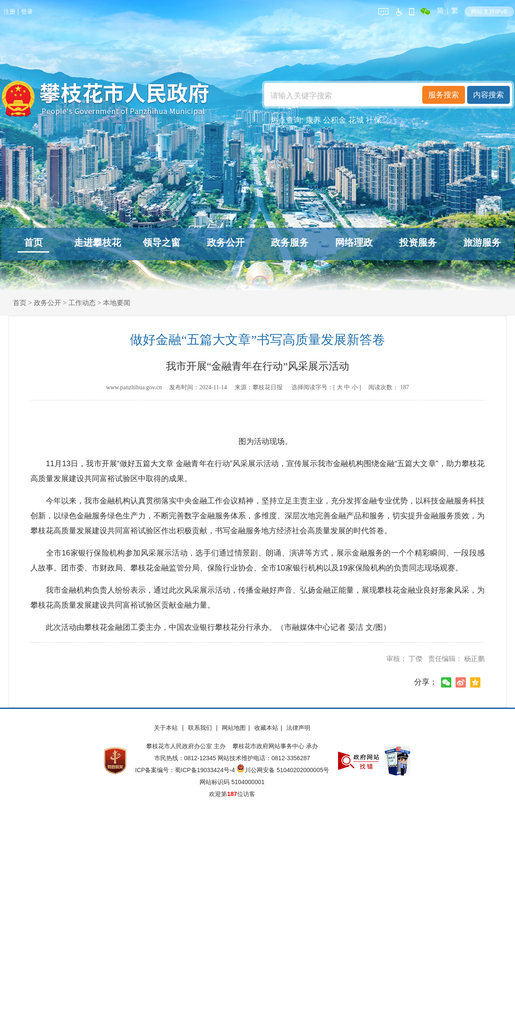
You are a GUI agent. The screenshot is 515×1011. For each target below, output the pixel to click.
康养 (313, 120)
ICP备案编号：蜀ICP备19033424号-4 (185, 770)
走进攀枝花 (97, 242)
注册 (9, 11)
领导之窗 (161, 242)
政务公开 (225, 242)
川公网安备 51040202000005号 (282, 770)
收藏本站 (266, 727)
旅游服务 (482, 242)
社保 (373, 120)
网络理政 (354, 242)
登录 (27, 11)
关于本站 (167, 727)
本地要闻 (116, 302)
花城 (356, 120)
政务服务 (290, 242)
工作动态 (82, 302)
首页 (33, 242)
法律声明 (298, 727)
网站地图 (234, 727)
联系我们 (201, 727)
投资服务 (418, 242)
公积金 (334, 120)
